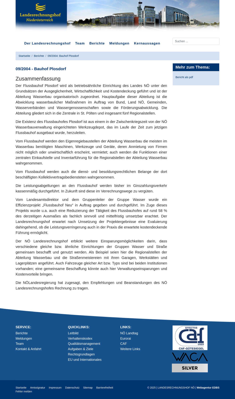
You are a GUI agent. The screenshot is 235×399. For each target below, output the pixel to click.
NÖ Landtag (129, 333)
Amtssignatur (37, 387)
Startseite (21, 387)
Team (80, 43)
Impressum (55, 387)
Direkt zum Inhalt (29, 35)
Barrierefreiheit (104, 387)
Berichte (97, 43)
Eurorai (125, 338)
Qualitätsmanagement (84, 344)
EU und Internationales (85, 360)
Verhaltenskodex (80, 338)
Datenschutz (72, 387)
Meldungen (119, 43)
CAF (123, 344)
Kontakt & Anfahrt (28, 349)
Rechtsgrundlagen (81, 354)
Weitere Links (130, 349)
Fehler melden (24, 391)
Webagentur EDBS (208, 387)
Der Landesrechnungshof (47, 43)
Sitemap (88, 387)
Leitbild (73, 333)
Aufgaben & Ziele (80, 349)
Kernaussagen (147, 43)
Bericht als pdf (184, 77)
